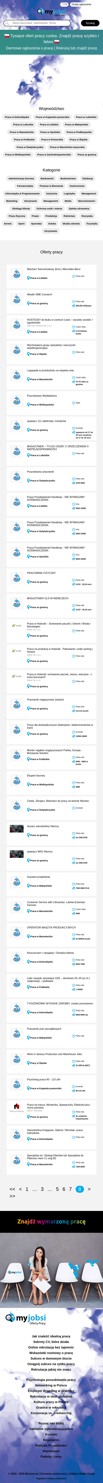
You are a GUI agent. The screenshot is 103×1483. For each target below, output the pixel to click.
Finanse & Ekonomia (51, 186)
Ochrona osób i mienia (49, 208)
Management (89, 193)
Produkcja (51, 216)
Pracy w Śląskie (78, 139)
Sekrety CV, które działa (51, 1342)
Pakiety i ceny (51, 1456)
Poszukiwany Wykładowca (42, 395)
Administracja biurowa (21, 178)
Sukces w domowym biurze (51, 1358)
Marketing (11, 201)
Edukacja (87, 178)
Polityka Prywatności (51, 1445)
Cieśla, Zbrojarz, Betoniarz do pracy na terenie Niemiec (58, 801)
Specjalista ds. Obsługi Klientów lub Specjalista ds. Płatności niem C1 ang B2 (55, 1157)
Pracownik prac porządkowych (44, 1028)
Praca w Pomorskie (52, 139)
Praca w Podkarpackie (79, 132)
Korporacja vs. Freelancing (51, 1413)
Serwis (8, 223)
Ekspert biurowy (36, 775)
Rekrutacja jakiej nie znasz (51, 1369)
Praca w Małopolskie (76, 124)
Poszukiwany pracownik (40, 471)
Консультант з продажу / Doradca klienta (50, 953)
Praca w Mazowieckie (22, 132)
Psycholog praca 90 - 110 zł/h (43, 1079)
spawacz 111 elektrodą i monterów (46, 421)
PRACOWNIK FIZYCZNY (41, 573)
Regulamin (51, 1440)
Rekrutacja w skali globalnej (51, 1396)
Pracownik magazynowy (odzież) (45, 699)
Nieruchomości (86, 201)
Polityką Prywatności (57, 1478)
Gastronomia (77, 186)
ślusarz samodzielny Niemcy (43, 826)
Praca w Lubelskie (86, 117)
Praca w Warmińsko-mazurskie (67, 147)
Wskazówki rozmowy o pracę (51, 1353)
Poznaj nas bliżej (51, 1423)
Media (68, 201)
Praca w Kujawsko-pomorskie (52, 117)
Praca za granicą (87, 154)
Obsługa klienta (21, 208)
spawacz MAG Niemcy (40, 851)
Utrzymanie (30, 201)
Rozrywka (87, 216)
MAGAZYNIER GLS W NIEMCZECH (47, 598)
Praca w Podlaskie (24, 139)
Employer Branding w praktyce (51, 1391)
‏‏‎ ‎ (64, 4)
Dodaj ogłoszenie (81, 4)
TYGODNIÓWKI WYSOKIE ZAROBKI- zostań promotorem (60, 1003)
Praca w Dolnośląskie (17, 117)
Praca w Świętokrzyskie (30, 147)
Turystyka (91, 223)
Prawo (35, 216)
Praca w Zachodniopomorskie (54, 154)
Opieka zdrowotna (79, 208)
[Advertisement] (51, 79)
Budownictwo (68, 178)
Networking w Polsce (51, 1385)
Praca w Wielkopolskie (18, 154)
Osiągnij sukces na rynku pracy (51, 1364)
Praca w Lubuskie (23, 124)
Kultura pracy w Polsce (51, 1402)
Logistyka (69, 193)
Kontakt (51, 1434)
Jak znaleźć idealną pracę (51, 1336)
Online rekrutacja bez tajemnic (51, 1347)
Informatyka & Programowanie (22, 193)
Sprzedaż (36, 223)
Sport (21, 223)
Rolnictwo (69, 216)
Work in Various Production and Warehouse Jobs (54, 1054)
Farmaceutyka (25, 186)
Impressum (51, 1451)
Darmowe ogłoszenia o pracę (51, 1429)
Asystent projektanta (38, 877)
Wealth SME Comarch (39, 294)
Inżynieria (51, 193)
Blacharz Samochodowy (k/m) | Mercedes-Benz (54, 269)
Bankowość (47, 178)
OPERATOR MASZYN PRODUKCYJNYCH (51, 927)
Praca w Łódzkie (49, 124)
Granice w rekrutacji (51, 1407)
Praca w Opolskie (50, 132)
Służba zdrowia (71, 223)
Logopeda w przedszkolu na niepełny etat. (50, 370)
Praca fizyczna (17, 216)
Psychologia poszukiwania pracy (51, 1380)
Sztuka (52, 223)
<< (12, 1189)
